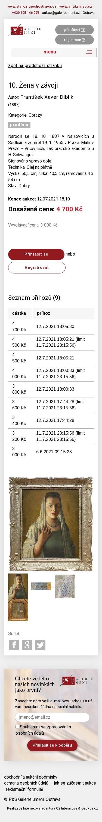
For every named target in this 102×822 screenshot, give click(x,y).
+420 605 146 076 (25, 13)
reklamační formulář (24, 789)
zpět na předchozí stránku (35, 65)
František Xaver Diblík (46, 97)
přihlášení (74, 30)
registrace (74, 40)
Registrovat (37, 267)
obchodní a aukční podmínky (30, 777)
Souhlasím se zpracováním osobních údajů (43, 730)
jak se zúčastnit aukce (75, 783)
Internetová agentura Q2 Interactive (50, 808)
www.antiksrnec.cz (75, 6)
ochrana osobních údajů (26, 783)
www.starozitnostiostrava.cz (32, 6)
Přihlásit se (36, 254)
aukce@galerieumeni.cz (61, 13)
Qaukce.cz (89, 808)
